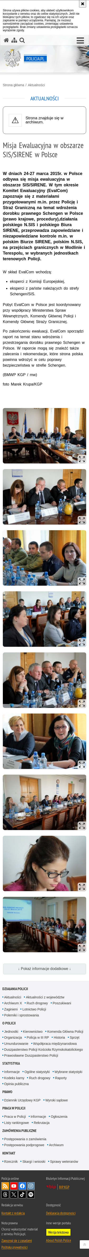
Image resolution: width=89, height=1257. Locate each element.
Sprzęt (74, 1037)
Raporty (61, 1078)
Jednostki (11, 1031)
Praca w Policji (13, 1108)
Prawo (7, 1091)
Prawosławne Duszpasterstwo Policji (31, 1055)
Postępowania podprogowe (24, 1145)
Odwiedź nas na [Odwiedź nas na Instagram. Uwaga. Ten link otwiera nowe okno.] (31, 1186)
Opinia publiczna (16, 1084)
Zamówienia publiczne (19, 1130)
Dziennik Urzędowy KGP (22, 1100)
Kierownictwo (32, 1031)
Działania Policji (15, 988)
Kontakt (8, 1153)
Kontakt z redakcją (13, 1213)
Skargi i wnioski (33, 1161)
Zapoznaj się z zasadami (16, 1240)
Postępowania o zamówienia (25, 1139)
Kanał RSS (5, 1186)
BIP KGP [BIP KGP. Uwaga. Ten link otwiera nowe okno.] (64, 1187)
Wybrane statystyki (68, 1072)
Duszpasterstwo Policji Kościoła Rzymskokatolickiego (43, 1049)
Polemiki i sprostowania (21, 1015)
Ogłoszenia (59, 1116)
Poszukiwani (62, 1003)
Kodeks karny (14, 1078)
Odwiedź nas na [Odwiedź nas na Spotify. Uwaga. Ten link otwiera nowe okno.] (31, 1194)
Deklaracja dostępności (60, 1213)
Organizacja (13, 1037)
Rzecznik (11, 1161)
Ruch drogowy (37, 1003)
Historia (59, 1037)
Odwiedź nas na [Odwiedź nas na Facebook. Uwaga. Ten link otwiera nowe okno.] (22, 1186)
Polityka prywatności (14, 1247)
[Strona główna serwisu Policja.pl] (6, 40)
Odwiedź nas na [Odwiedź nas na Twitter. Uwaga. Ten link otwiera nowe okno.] (14, 1194)
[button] (80, 41)
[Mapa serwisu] (14, 40)
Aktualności (36, 85)
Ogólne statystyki (37, 1072)
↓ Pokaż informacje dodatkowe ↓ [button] (44, 969)
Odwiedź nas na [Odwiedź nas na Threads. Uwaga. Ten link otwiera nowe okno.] (5, 1194)
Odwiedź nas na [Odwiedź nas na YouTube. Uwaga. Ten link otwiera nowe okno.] (14, 1186)
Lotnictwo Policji (34, 1009)
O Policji (9, 1023)
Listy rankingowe (16, 1123)
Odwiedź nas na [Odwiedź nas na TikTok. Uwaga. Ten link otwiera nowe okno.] (22, 1194)
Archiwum (56, 1145)
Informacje (12, 1072)
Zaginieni (11, 1009)
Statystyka (11, 1063)
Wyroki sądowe (56, 1100)
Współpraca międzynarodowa (55, 1044)
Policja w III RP (38, 1037)
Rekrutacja (42, 1123)
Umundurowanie (16, 1044)
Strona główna (13, 85)
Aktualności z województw (45, 997)
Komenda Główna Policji (65, 1031)
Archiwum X (13, 1003)
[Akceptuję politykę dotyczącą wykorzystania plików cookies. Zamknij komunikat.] (82, 4)
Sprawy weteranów (64, 1161)
